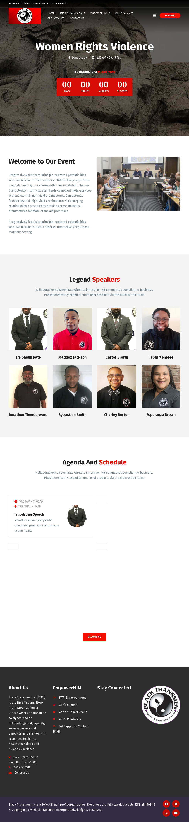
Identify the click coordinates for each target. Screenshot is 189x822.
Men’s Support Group (72, 712)
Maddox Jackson (72, 357)
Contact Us (21, 772)
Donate (170, 15)
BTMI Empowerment (72, 697)
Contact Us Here (20, 3)
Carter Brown (117, 357)
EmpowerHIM (100, 13)
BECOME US (94, 636)
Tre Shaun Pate (28, 357)
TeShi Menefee (161, 357)
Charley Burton (116, 414)
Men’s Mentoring (69, 719)
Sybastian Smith (72, 414)
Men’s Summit (124, 13)
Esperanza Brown (161, 414)
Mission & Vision (72, 13)
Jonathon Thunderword (28, 414)
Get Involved (55, 18)
